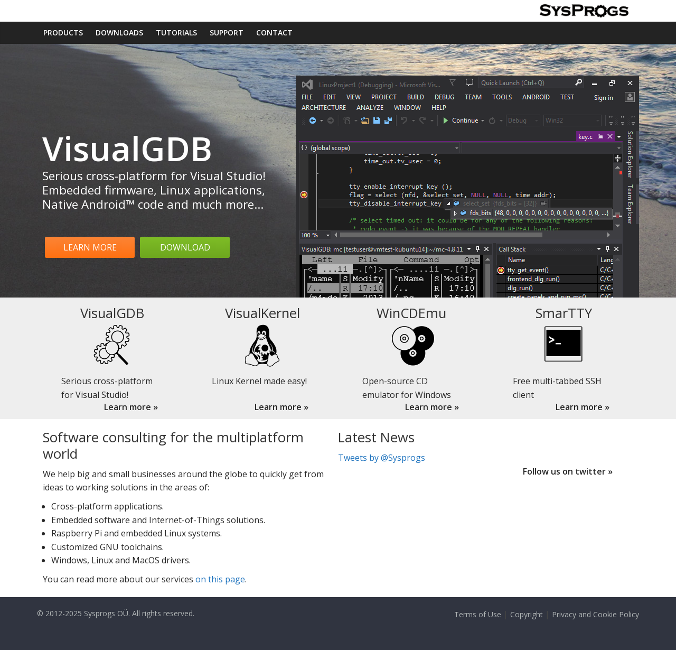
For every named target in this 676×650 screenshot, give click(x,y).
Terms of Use (477, 614)
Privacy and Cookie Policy (595, 614)
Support (226, 32)
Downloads (119, 32)
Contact (274, 32)
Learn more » (131, 407)
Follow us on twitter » (568, 471)
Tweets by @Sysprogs (381, 457)
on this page (220, 579)
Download (185, 247)
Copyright (526, 614)
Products (63, 32)
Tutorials (176, 32)
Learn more (90, 247)
